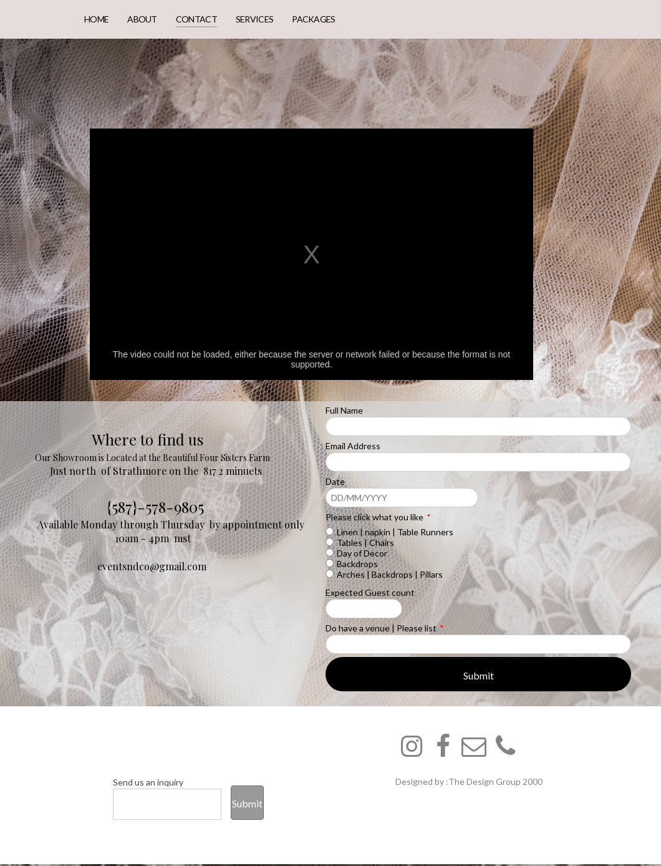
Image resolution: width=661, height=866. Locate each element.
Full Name (344, 410)
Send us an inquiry (148, 782)
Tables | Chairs (365, 542)
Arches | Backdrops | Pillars (390, 574)
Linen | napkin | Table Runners (395, 532)
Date (335, 481)
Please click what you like (378, 517)
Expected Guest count (370, 592)
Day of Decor (362, 553)
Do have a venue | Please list (384, 628)
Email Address (353, 445)
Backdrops (357, 563)
